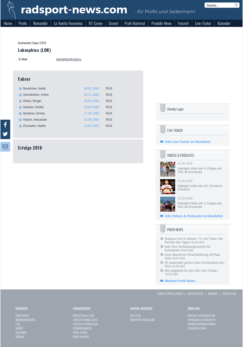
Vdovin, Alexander (70, 119)
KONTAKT (213, 293)
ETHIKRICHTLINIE (197, 328)
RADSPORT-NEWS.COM (142, 320)
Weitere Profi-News (180, 281)
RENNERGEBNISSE (82, 328)
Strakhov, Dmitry (70, 113)
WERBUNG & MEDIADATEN (201, 320)
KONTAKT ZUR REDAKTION (201, 315)
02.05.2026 (201, 168)
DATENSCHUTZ (195, 293)
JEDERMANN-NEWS (25, 320)
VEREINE (19, 337)
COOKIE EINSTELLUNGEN (170, 293)
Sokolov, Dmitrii (70, 107)
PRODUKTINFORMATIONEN (202, 324)
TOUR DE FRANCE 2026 (85, 320)
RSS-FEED (135, 315)
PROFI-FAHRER (81, 337)
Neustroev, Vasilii (70, 88)
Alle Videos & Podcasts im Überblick (194, 216)
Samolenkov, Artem (70, 94)
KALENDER (21, 332)
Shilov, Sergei (70, 101)
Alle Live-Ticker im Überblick (187, 142)
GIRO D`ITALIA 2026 (83, 315)
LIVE (17, 324)
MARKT (19, 328)
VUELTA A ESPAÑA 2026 (85, 324)
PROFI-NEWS (22, 315)
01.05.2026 (201, 185)
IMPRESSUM (229, 293)
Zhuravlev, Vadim (70, 126)
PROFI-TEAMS (80, 332)
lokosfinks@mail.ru (68, 59)
